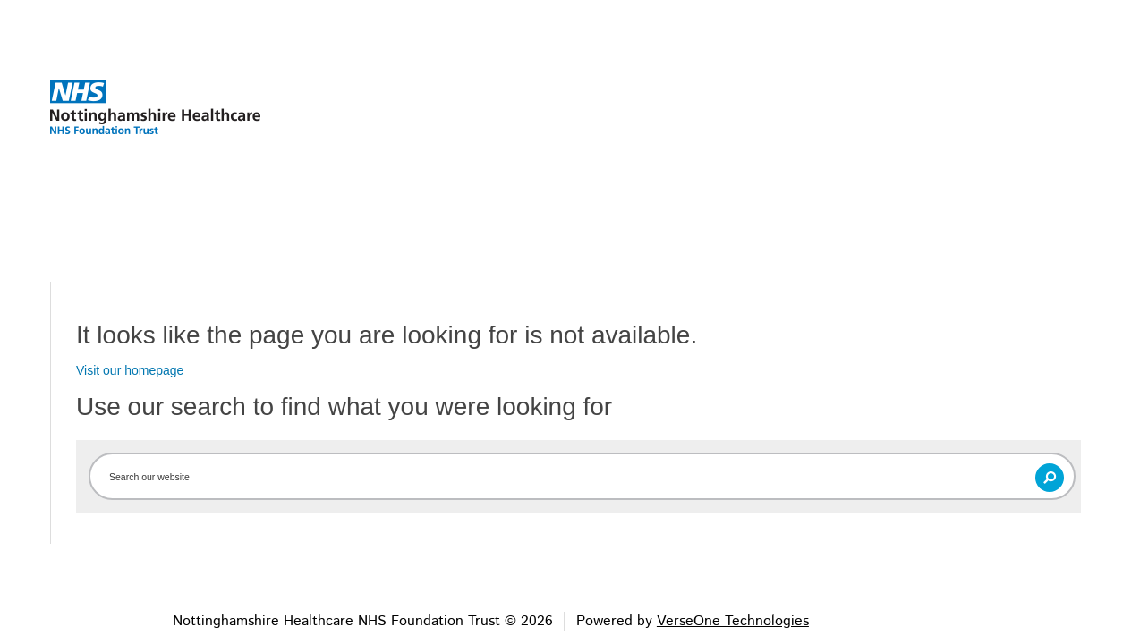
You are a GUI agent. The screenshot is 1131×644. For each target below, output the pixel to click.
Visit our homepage (129, 370)
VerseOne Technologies (733, 621)
